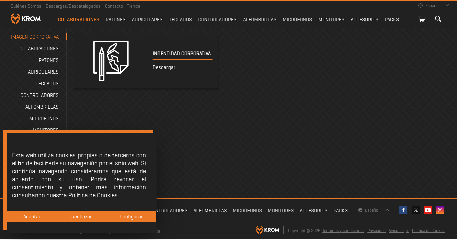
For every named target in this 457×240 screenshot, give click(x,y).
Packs (392, 19)
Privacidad (376, 230)
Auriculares (147, 19)
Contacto (114, 6)
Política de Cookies (428, 230)
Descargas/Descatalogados (73, 6)
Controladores (217, 19)
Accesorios (364, 19)
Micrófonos (297, 19)
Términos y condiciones (343, 230)
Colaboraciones (78, 19)
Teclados (180, 19)
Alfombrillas (259, 19)
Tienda (133, 6)
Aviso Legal (399, 230)
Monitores (331, 19)
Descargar (164, 67)
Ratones (116, 19)
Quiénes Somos (26, 6)
